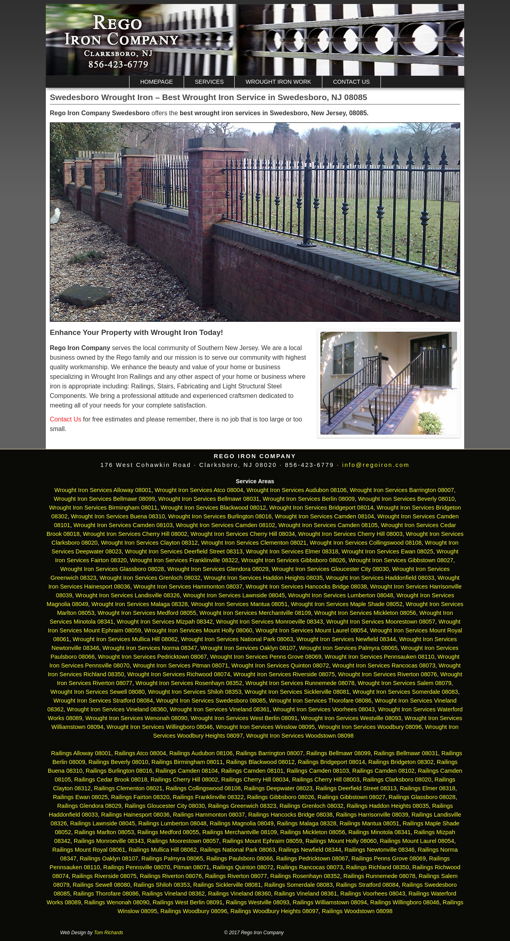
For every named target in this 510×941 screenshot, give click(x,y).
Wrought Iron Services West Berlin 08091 (244, 718)
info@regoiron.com (376, 465)
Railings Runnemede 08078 (379, 876)
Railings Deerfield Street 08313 (356, 788)
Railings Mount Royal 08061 (88, 850)
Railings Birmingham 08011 (187, 762)
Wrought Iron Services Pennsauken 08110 (379, 657)
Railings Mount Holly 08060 (341, 841)
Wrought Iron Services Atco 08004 (199, 490)
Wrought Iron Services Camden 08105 (328, 525)
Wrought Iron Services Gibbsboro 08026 (293, 560)
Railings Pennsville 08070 (136, 867)
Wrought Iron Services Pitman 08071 (180, 665)
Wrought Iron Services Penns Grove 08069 (265, 657)
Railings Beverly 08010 (118, 762)
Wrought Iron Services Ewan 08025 (387, 551)
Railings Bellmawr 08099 (338, 753)
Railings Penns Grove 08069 (388, 858)
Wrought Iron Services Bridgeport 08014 (321, 507)
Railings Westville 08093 (257, 902)
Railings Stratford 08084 (367, 885)
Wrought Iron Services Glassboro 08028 (112, 569)
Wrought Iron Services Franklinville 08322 (184, 560)
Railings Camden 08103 (317, 771)
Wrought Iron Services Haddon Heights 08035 (263, 578)
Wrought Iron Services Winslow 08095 (265, 727)
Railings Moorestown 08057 (183, 841)
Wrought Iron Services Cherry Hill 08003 (350, 534)
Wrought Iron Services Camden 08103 (123, 525)
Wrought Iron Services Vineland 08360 (117, 709)
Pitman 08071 (191, 867)
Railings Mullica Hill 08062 (163, 850)
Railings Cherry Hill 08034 (254, 779)
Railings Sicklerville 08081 (227, 885)
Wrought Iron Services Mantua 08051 (239, 604)
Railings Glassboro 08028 (421, 797)
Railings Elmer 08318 (427, 788)
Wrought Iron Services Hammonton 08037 (187, 586)
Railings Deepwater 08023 (278, 788)
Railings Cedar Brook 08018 (110, 779)
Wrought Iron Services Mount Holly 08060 (198, 630)
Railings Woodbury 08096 (193, 911)
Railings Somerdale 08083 (298, 885)
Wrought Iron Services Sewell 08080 (97, 692)
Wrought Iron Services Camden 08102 (225, 525)
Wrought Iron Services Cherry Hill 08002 (135, 534)
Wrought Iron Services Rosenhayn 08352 (188, 683)
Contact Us (351, 82)
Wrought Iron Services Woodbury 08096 (370, 727)
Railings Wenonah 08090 (116, 902)
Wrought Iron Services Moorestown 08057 (380, 621)
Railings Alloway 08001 (80, 753)
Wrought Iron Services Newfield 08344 (346, 639)
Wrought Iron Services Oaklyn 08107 (248, 648)
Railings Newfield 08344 (310, 850)
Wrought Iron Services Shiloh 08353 (194, 692)
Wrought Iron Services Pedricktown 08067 (152, 657)
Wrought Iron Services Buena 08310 (118, 516)
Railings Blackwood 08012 (260, 762)
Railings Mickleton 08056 (312, 832)
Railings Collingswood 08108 (203, 788)
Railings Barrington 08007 (269, 753)
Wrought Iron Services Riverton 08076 (387, 674)
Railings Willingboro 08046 (404, 902)
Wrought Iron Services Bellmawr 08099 (104, 499)
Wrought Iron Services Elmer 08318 (292, 551)
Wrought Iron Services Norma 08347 (149, 648)
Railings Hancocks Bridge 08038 (290, 814)
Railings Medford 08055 (168, 832)
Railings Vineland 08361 (305, 893)
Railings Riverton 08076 (171, 876)
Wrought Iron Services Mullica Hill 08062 (125, 639)
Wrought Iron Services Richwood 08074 (179, 674)
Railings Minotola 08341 (379, 832)
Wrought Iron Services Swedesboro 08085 (211, 700)
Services (209, 82)
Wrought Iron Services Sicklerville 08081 (297, 692)
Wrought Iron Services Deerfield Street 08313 (183, 551)
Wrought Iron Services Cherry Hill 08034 (242, 534)
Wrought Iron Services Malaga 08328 (140, 604)
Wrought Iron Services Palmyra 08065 (348, 648)
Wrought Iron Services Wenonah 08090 (136, 718)
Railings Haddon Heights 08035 (388, 806)
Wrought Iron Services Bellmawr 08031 (208, 499)
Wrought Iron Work (278, 82)
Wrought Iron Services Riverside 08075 (284, 674)
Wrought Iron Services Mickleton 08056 (365, 613)
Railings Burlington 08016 (119, 771)
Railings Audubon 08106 (201, 753)
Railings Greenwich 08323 (242, 806)
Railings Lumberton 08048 (172, 823)
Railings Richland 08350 (377, 867)
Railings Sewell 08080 (101, 885)
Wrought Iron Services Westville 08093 (351, 718)
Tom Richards (109, 932)
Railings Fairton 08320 (140, 797)
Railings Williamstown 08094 (329, 902)
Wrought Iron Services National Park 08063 (237, 639)
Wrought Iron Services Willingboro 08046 (160, 727)
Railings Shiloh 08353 (161, 885)
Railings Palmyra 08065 (172, 858)
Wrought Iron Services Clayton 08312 (149, 542)
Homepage (156, 82)
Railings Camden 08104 (186, 771)
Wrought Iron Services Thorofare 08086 (320, 700)
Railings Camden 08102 (383, 771)
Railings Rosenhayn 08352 (305, 876)
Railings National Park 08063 (237, 850)
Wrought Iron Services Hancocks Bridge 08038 (306, 586)
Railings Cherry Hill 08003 (325, 779)
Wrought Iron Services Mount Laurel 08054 (311, 630)
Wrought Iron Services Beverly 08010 (406, 499)
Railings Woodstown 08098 (357, 911)
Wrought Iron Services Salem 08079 (404, 683)
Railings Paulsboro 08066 (239, 858)
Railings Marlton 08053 (104, 832)
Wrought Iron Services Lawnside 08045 (234, 595)
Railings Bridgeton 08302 (401, 762)
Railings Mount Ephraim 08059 (262, 841)
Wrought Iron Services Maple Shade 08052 (346, 604)
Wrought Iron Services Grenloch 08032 (150, 578)
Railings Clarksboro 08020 (397, 779)
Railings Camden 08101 (252, 771)
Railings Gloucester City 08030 (165, 806)
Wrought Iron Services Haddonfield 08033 (380, 578)
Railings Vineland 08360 (239, 893)
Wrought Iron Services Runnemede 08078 (299, 683)
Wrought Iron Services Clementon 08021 (254, 542)
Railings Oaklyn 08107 (109, 858)
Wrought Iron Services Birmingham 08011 (103, 507)
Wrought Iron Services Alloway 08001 (103, 490)
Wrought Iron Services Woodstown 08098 (300, 735)
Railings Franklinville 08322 (208, 797)
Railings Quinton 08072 (243, 867)
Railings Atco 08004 (140, 753)
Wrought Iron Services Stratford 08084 (103, 700)
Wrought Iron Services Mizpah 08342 (165, 621)
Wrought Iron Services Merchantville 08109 (255, 613)
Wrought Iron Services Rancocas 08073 (383, 665)
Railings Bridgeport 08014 (331, 762)
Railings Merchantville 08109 (239, 832)
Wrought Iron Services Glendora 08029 (218, 569)
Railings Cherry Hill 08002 (184, 779)
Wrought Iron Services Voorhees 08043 (324, 709)
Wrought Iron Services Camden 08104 (324, 516)
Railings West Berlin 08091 (188, 902)
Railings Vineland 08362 (173, 893)
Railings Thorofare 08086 (106, 893)
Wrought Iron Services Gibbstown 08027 (401, 560)
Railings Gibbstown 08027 (351, 797)
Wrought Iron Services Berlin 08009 (309, 499)
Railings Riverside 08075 (104, 876)
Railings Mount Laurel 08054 (417, 841)
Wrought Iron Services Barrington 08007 (402, 490)
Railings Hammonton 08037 (209, 814)
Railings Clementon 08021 (128, 788)
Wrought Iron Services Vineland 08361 (219, 709)
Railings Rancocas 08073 (310, 867)
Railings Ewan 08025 (80, 797)
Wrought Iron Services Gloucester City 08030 (330, 569)
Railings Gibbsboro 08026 (280, 797)
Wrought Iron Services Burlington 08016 (220, 516)
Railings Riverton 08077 (236, 876)
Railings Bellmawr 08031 (406, 753)
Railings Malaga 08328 (306, 823)
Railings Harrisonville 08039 (372, 814)
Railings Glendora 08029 (89, 806)
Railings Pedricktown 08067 (312, 858)
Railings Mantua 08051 (369, 823)
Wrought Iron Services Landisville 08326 (127, 595)
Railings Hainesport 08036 (135, 814)
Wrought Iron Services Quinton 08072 (280, 665)
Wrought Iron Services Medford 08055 (147, 613)
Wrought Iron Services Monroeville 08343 (269, 621)
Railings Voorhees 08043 (372, 893)
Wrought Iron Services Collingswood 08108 (366, 542)
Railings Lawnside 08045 (102, 823)
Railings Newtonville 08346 (379, 850)
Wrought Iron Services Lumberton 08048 (340, 595)
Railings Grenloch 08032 (312, 806)
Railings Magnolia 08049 (242, 823)
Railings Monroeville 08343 (109, 841)
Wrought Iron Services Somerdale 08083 (405, 692)
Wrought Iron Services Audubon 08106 (296, 490)
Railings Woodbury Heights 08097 (274, 911)
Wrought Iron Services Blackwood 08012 (213, 507)
